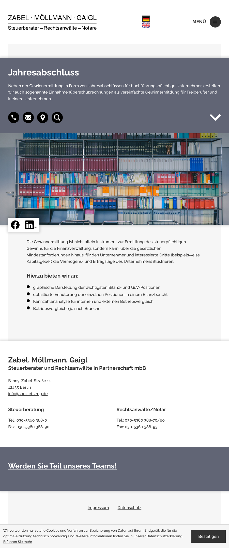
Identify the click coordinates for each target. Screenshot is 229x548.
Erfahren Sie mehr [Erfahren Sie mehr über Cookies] (17, 542)
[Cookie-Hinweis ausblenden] (208, 536)
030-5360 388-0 (32, 420)
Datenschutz (130, 507)
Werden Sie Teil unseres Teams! (62, 466)
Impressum (98, 507)
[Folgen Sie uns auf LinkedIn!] (30, 224)
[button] (28, 117)
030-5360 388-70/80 (145, 420)
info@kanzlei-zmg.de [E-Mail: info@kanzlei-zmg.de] (28, 393)
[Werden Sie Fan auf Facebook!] (15, 224)
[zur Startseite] (52, 22)
